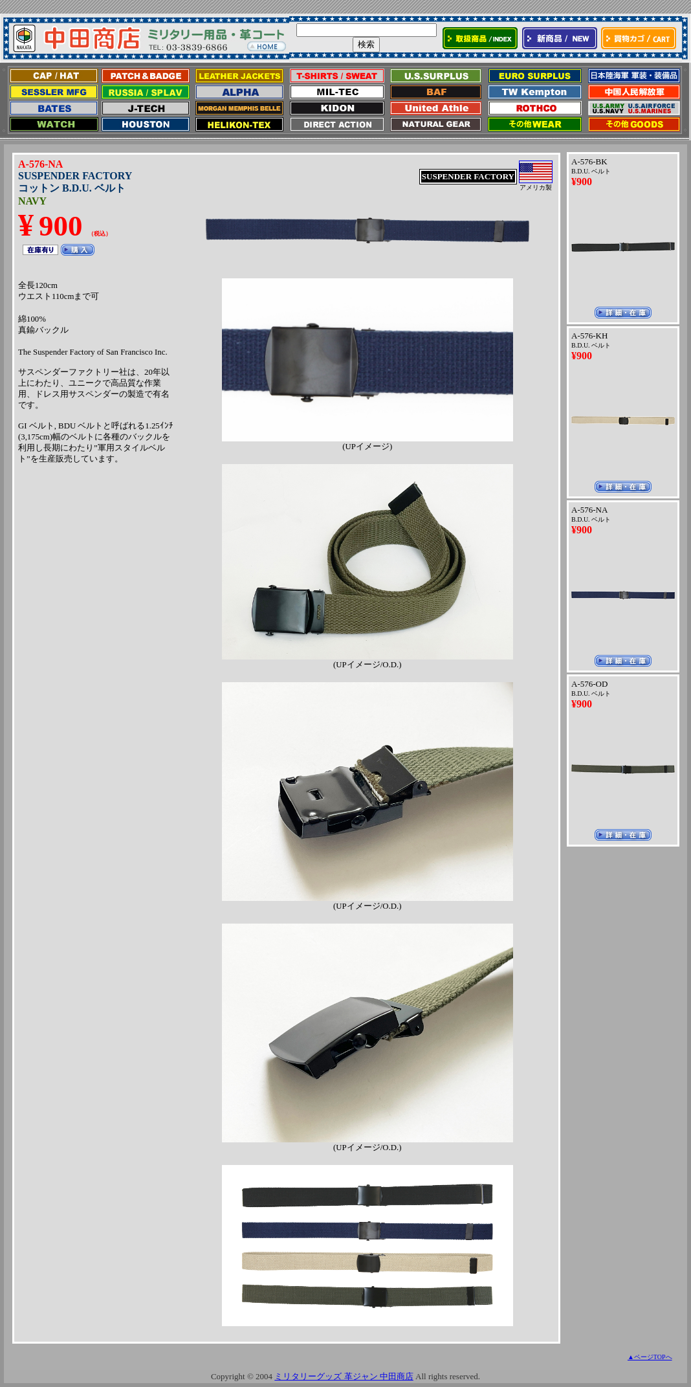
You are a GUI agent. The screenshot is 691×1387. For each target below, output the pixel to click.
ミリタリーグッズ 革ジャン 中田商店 (343, 1376)
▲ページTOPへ (650, 1356)
